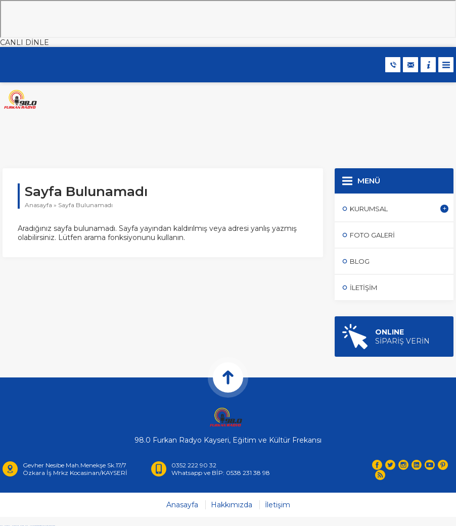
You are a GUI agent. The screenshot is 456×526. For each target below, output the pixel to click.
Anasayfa (38, 205)
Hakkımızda (231, 504)
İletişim (277, 504)
